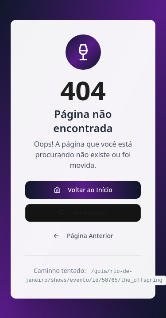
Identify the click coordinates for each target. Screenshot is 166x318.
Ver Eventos (83, 212)
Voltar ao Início (83, 190)
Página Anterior (83, 235)
